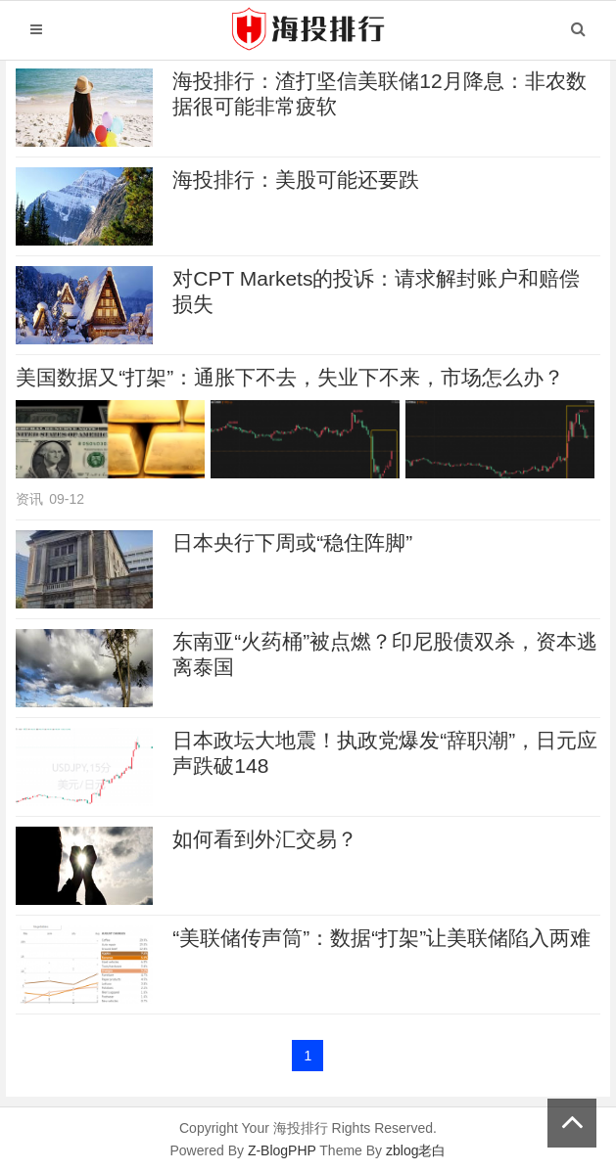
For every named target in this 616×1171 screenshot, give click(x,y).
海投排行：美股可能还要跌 (295, 179)
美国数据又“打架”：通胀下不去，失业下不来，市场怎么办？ (290, 377)
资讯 (29, 499)
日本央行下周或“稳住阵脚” (292, 542)
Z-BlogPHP (282, 1150)
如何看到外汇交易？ (264, 839)
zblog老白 (416, 1150)
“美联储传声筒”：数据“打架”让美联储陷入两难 (381, 937)
